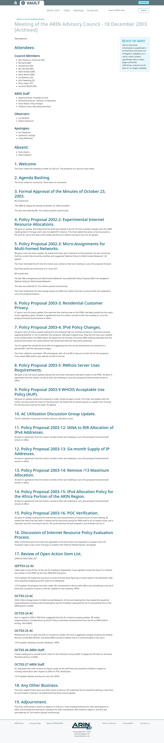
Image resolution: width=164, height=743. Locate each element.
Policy (67, 10)
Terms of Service (109, 723)
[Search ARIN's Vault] (123, 10)
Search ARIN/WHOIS (55, 723)
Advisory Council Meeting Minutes (30, 19)
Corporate (92, 10)
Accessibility (128, 723)
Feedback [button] (144, 2)
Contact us (144, 723)
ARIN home (19, 723)
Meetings (79, 10)
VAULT (33, 3)
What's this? (53, 10)
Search (144, 10)
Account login (35, 723)
